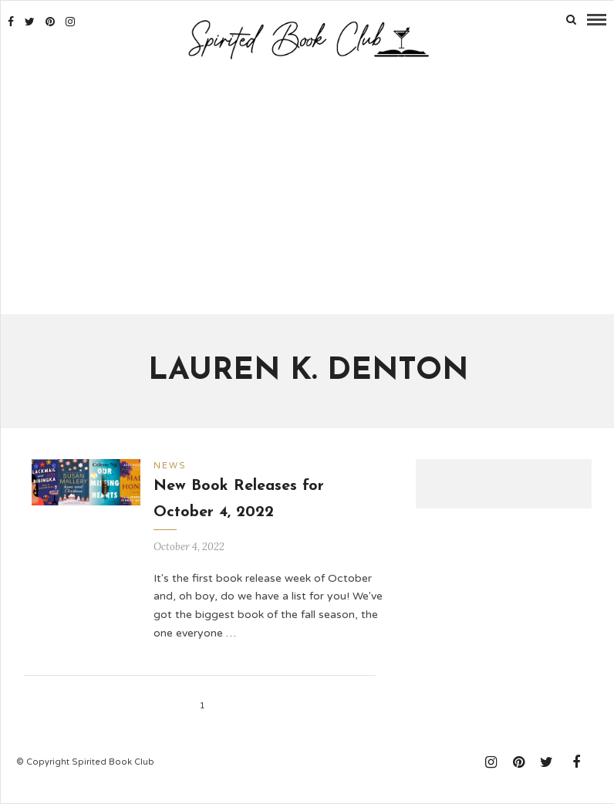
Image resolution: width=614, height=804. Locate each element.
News (170, 466)
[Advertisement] (308, 189)
